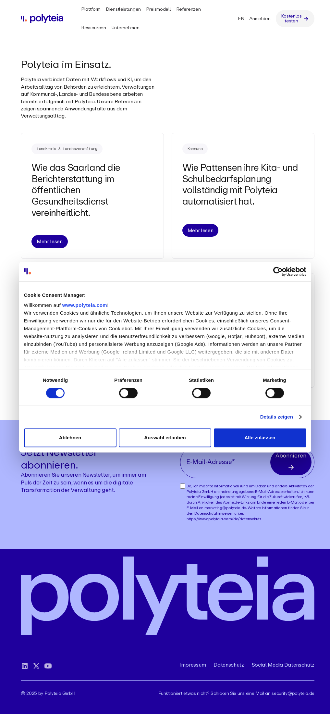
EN (241, 18)
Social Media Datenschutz (283, 664)
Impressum (192, 664)
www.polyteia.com (84, 305)
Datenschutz (229, 664)
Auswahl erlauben (165, 437)
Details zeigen (276, 417)
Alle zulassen (259, 437)
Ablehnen (70, 437)
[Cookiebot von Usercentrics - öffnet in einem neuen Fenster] (278, 271)
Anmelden (259, 18)
